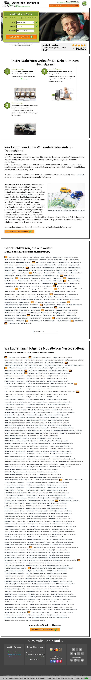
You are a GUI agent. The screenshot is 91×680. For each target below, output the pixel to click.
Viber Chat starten (15, 622)
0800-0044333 (40, 617)
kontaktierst (28, 159)
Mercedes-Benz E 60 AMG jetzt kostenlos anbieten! (66, 175)
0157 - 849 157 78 (14, 5)
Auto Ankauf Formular (21, 83)
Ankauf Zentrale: (32, 617)
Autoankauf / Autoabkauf (73, 640)
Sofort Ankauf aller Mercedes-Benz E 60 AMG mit (42, 642)
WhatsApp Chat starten (15, 617)
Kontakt (81, 139)
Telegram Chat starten (15, 619)
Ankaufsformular (35, 624)
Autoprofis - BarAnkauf (25, 2)
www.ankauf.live (36, 640)
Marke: (13, 22)
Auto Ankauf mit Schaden (48, 640)
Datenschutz (35, 662)
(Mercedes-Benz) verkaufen (18, 322)
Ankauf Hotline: (31, 619)
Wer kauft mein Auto (25, 640)
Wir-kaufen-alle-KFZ (80, 642)
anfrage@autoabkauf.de (24, 6)
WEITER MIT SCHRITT (21, 36)
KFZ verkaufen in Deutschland (11, 640)
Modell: (12, 26)
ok (86, 678)
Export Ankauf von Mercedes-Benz (65, 642)
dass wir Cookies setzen (77, 678)
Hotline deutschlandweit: (64, 6)
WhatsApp (18, 88)
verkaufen (14, 222)
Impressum (53, 662)
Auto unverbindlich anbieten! (19, 196)
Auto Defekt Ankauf (61, 640)
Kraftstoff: (12, 30)
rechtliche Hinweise (44, 662)
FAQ (58, 662)
